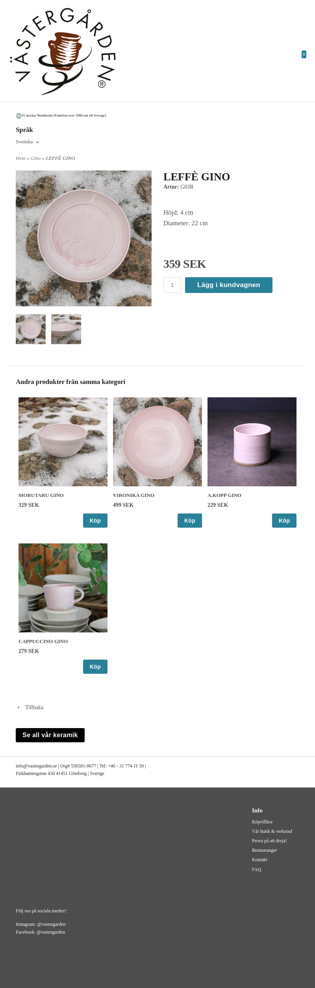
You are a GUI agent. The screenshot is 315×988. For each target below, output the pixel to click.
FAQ (256, 869)
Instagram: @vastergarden (40, 924)
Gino (36, 158)
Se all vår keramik (50, 735)
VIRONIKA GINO (133, 495)
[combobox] (28, 142)
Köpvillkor (262, 822)
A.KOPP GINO (224, 495)
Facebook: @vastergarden (40, 932)
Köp (95, 520)
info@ (22, 766)
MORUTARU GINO (41, 495)
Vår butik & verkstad (272, 831)
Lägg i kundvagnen (228, 285)
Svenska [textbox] (24, 142)
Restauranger (264, 850)
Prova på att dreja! (269, 840)
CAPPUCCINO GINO (43, 641)
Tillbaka (29, 707)
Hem (21, 158)
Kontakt (259, 859)
